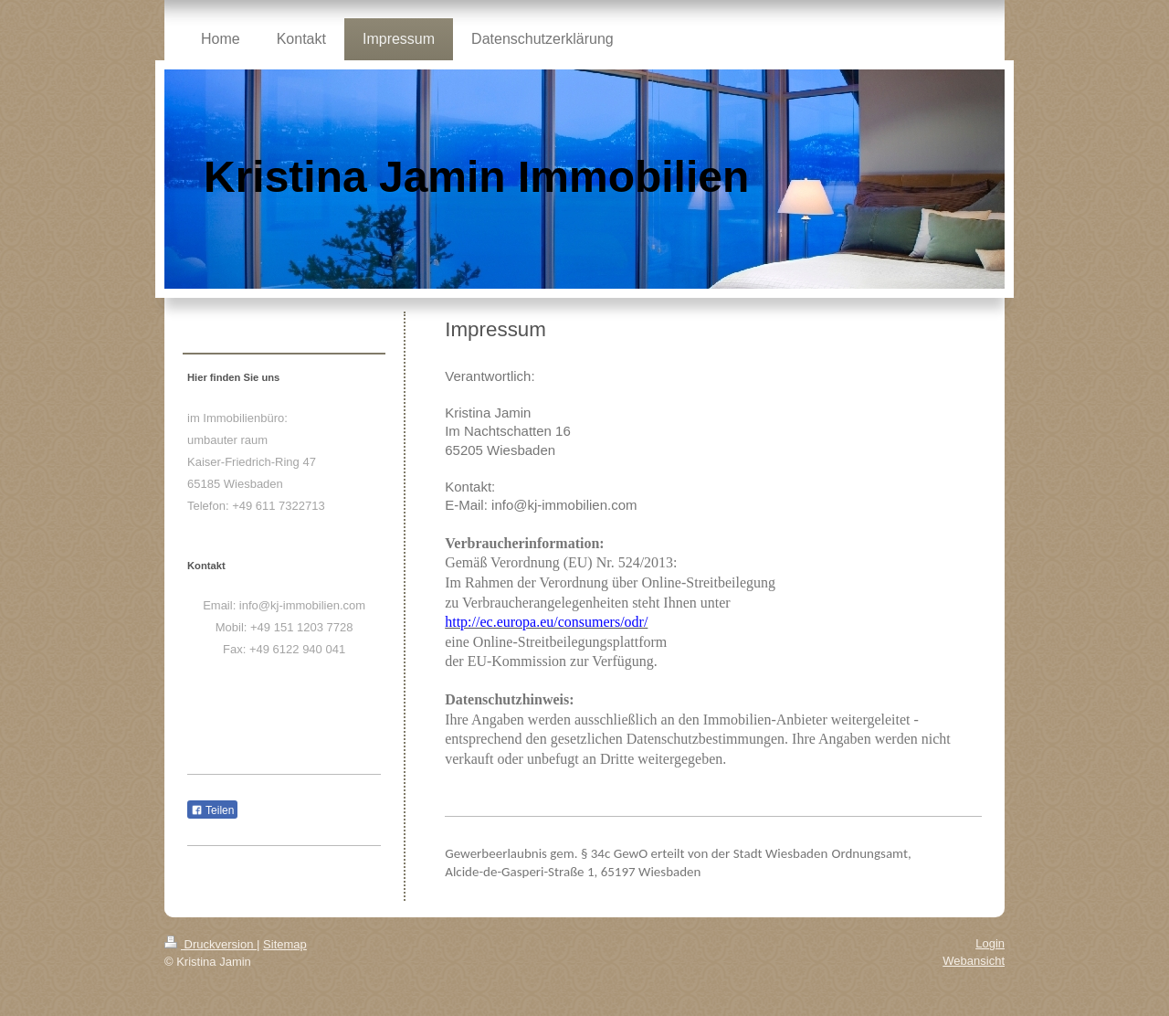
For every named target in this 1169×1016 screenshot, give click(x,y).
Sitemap (285, 944)
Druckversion (210, 944)
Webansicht (974, 961)
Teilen (212, 810)
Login (990, 943)
